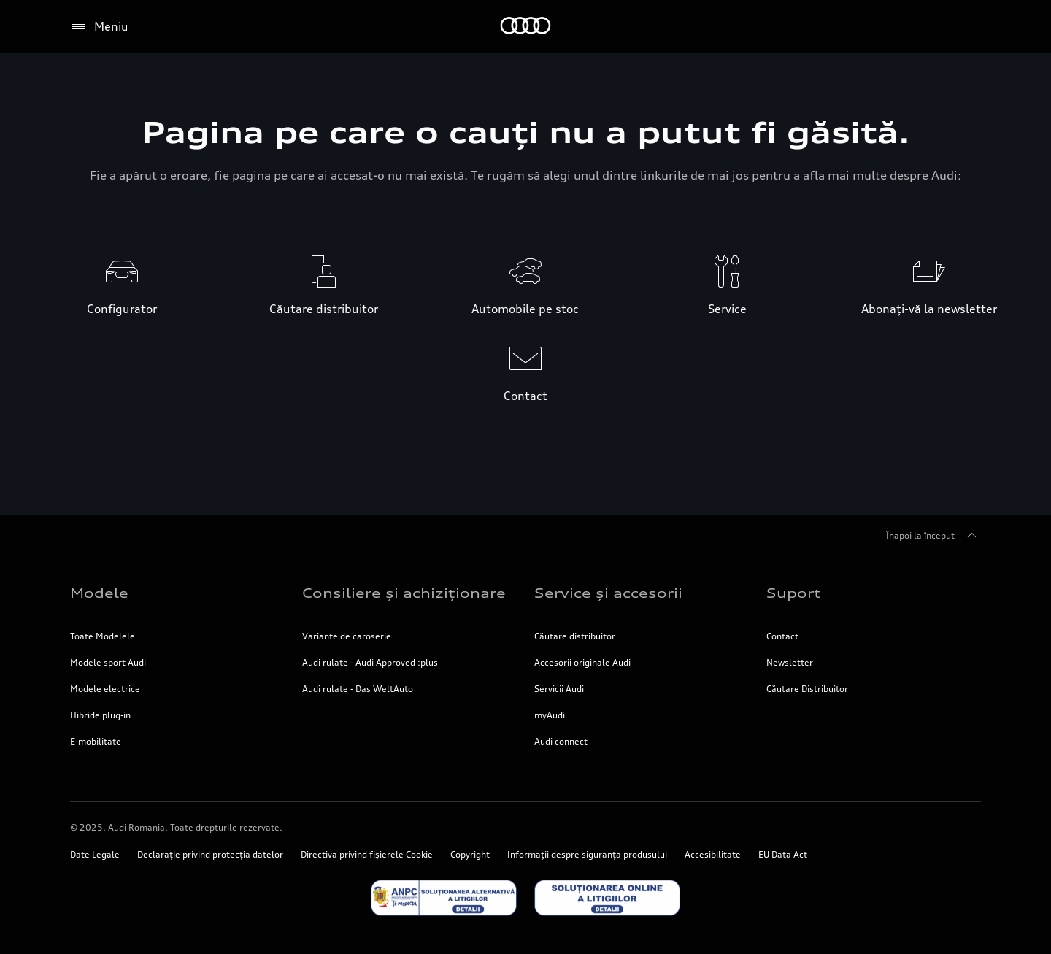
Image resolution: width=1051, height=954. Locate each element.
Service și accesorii (608, 593)
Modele (99, 593)
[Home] (526, 26)
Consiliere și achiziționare (404, 593)
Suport (793, 593)
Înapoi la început (933, 536)
